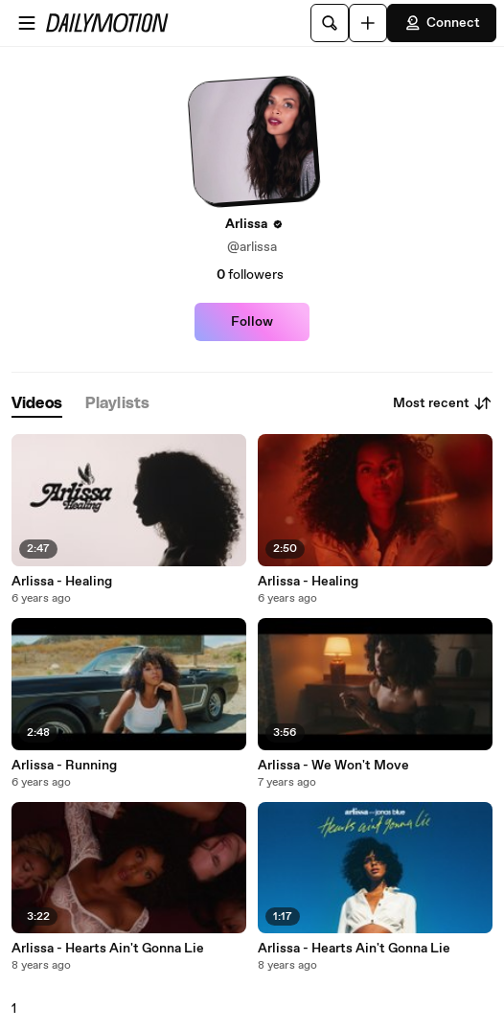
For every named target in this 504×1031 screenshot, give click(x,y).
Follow (252, 322)
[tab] (36, 404)
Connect (441, 23)
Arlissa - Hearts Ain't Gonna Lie (107, 948)
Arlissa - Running (64, 765)
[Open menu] (26, 23)
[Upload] (368, 23)
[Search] (329, 23)
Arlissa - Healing (61, 581)
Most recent (443, 403)
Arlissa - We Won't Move (333, 765)
